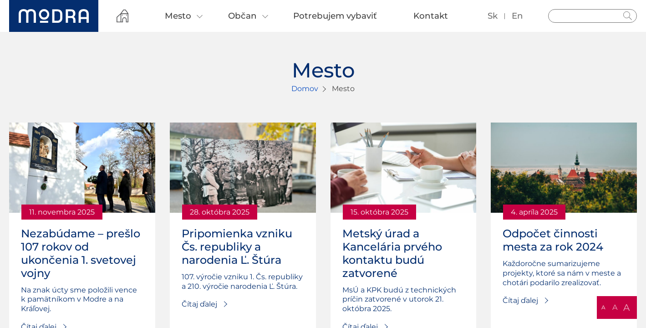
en (517, 15)
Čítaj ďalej (199, 304)
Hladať (628, 16)
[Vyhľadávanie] (592, 16)
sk (493, 15)
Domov (304, 88)
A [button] (603, 307)
